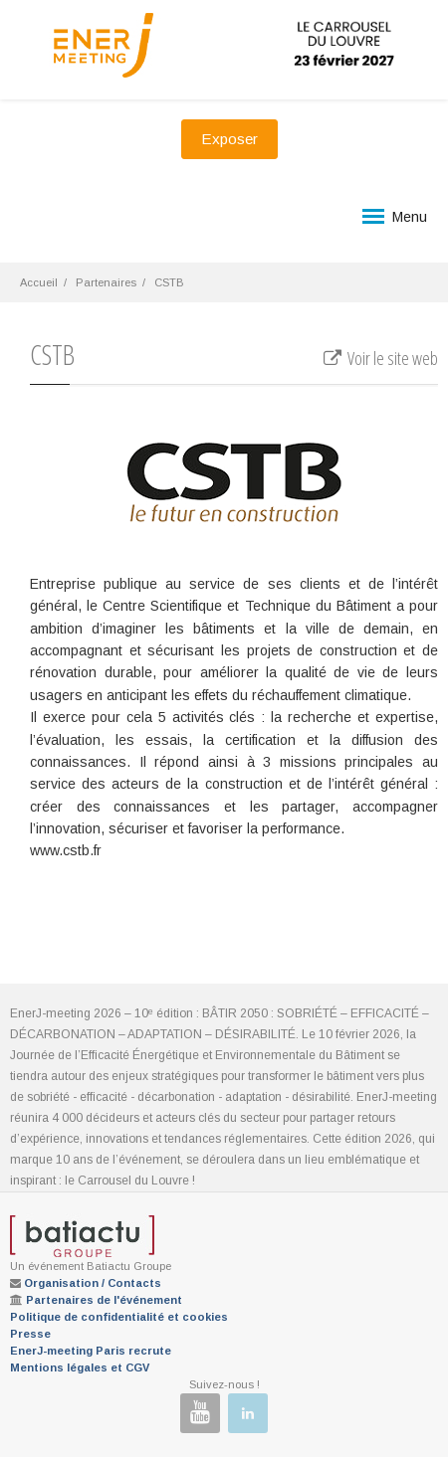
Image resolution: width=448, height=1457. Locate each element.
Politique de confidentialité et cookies (119, 1317)
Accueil (39, 282)
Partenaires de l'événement (104, 1300)
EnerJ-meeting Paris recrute (90, 1351)
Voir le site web (380, 358)
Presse (30, 1334)
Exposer (229, 138)
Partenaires (106, 282)
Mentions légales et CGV (79, 1367)
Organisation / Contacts (92, 1283)
